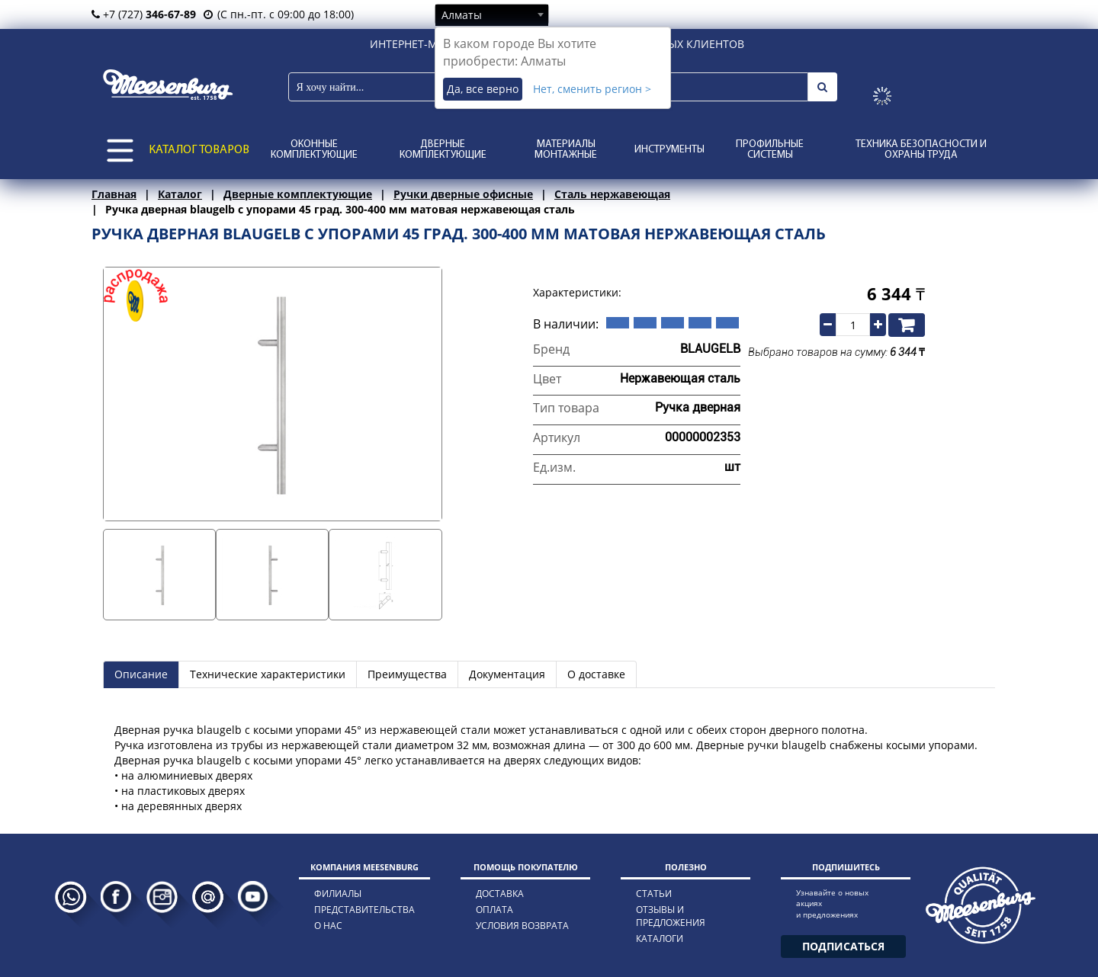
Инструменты (669, 149)
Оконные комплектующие (314, 150)
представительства (364, 909)
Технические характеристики (267, 674)
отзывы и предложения (670, 916)
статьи (654, 893)
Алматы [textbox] (461, 15)
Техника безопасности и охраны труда (921, 150)
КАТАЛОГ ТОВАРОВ (199, 150)
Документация (507, 674)
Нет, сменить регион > (592, 89)
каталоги (659, 938)
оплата (494, 909)
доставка (500, 893)
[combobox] (492, 14)
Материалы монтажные (566, 150)
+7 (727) (144, 14)
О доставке (596, 674)
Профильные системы (770, 150)
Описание (141, 674)
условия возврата (522, 925)
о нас (328, 925)
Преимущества (407, 674)
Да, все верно (482, 89)
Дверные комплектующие (443, 150)
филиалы (337, 893)
